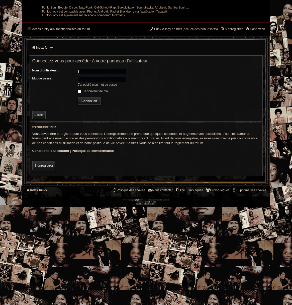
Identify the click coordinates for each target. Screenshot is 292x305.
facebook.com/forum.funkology (104, 64)
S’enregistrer (44, 215)
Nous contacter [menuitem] (160, 239)
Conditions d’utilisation (50, 200)
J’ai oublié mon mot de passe (97, 134)
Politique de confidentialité (93, 200)
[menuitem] (255, 78)
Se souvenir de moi (93, 140)
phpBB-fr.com (150, 299)
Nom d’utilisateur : (45, 119)
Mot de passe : (42, 127)
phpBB (138, 297)
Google (39, 163)
